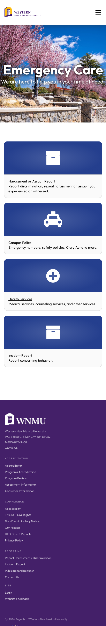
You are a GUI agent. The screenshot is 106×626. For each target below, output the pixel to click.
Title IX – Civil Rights (18, 515)
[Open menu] (98, 12)
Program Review (16, 478)
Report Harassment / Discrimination (28, 558)
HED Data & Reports (18, 534)
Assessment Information (21, 484)
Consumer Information (20, 491)
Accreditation (14, 465)
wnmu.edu (11, 448)
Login (8, 592)
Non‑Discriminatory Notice (22, 521)
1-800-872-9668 (16, 442)
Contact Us (12, 577)
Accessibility (13, 509)
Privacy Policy (14, 540)
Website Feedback (17, 599)
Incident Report (15, 564)
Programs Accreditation (20, 472)
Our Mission (12, 528)
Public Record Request (19, 571)
